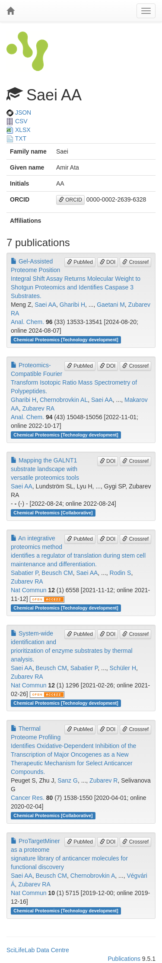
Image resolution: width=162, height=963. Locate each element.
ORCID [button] (70, 200)
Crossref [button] (135, 262)
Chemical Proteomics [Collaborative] (52, 512)
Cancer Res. (27, 797)
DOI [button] (108, 262)
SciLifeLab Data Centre (37, 950)
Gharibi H (72, 304)
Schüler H (123, 667)
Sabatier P (24, 572)
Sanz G (67, 780)
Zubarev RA (38, 408)
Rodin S (120, 572)
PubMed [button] (80, 262)
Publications (124, 958)
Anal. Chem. (27, 321)
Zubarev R (103, 780)
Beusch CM (57, 572)
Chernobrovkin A (92, 875)
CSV (17, 121)
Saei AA (45, 304)
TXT (16, 138)
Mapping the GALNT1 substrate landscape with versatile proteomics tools (45, 469)
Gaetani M (111, 304)
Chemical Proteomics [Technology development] (65, 339)
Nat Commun (28, 590)
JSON (18, 112)
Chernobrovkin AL (64, 399)
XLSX (18, 129)
